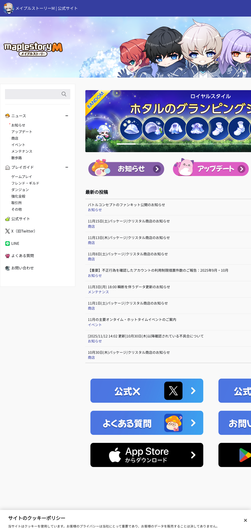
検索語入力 (64, 94)
